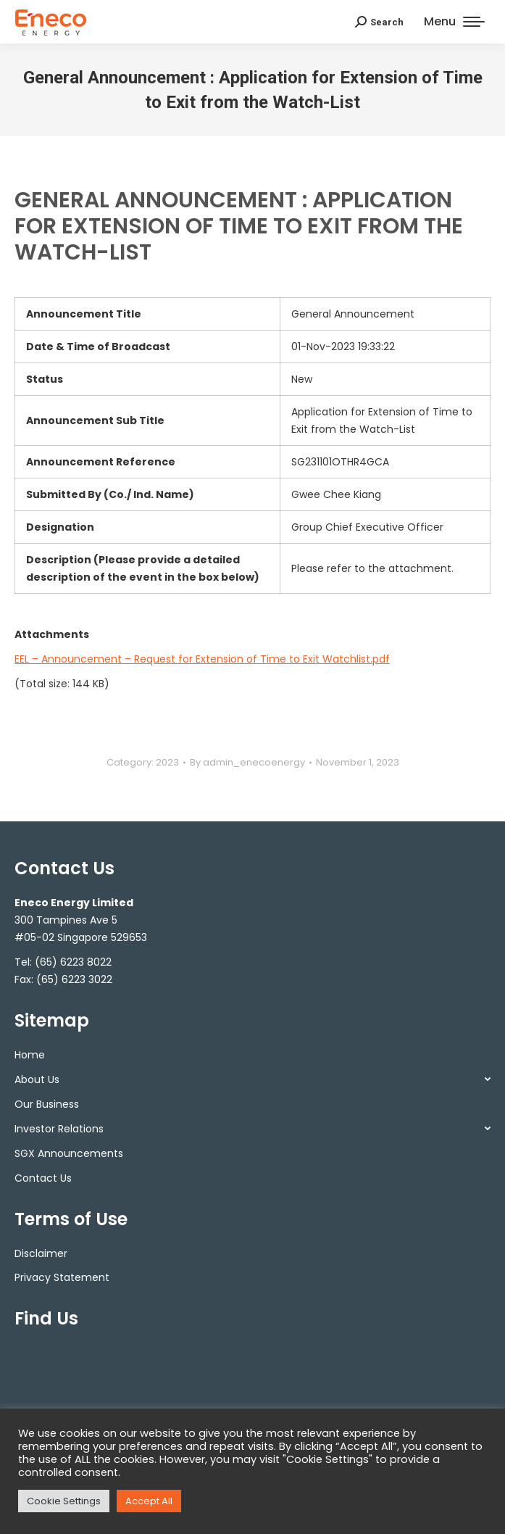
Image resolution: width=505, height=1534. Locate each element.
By (247, 762)
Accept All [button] (148, 1501)
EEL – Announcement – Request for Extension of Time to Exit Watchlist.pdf (202, 659)
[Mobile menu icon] (454, 22)
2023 (167, 762)
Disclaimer (40, 1253)
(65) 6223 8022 (73, 962)
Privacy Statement (61, 1277)
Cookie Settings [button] (64, 1501)
